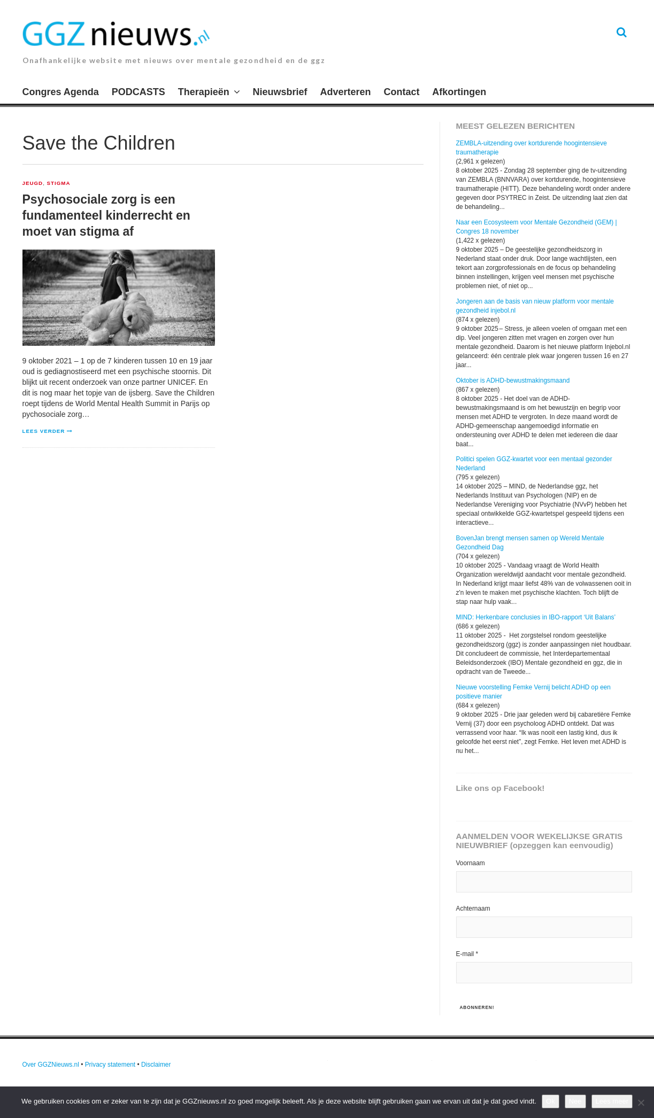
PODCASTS (138, 92)
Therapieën (203, 92)
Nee (575, 1101)
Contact (401, 92)
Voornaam (470, 863)
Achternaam (473, 908)
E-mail (467, 954)
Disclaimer (156, 1064)
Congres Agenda (60, 92)
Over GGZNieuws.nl (50, 1064)
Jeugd (32, 183)
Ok (550, 1101)
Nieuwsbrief (280, 92)
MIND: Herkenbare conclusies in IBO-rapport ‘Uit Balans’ (536, 617)
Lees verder (43, 431)
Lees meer (612, 1101)
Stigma (59, 183)
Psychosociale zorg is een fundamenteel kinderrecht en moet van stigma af (106, 215)
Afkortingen (459, 92)
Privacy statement (110, 1064)
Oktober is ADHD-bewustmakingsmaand (513, 380)
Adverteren (345, 92)
